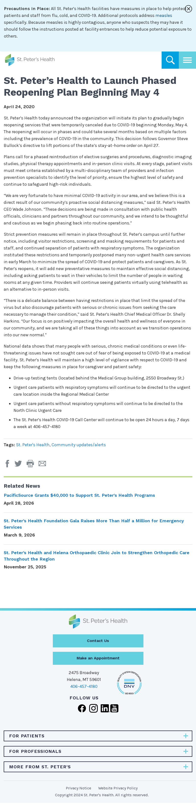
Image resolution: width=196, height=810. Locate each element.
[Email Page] (44, 465)
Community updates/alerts (79, 444)
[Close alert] (188, 9)
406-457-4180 (84, 686)
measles (163, 15)
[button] (33, 465)
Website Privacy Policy (118, 788)
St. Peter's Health (33, 444)
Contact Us (98, 640)
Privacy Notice (78, 788)
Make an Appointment (98, 658)
